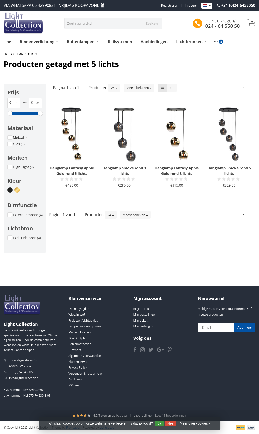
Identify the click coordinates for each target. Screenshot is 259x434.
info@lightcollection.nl (24, 378)
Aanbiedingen (154, 41)
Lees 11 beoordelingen (170, 415)
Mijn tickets (141, 320)
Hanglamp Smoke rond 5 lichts (229, 170)
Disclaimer (75, 379)
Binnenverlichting (39, 41)
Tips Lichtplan (77, 338)
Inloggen (191, 5)
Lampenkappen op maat (85, 326)
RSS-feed (74, 385)
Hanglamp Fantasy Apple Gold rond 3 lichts (177, 170)
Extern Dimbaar (28, 214)
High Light (23, 167)
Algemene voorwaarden (84, 356)
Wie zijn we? (76, 314)
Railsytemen (120, 41)
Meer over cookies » (195, 423)
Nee (170, 423)
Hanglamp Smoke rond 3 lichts (124, 170)
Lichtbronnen (191, 41)
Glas (19, 144)
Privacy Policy (77, 368)
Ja (159, 423)
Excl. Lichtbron (27, 237)
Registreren (169, 5)
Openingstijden (78, 309)
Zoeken (152, 23)
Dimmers (74, 350)
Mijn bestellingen (145, 314)
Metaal (20, 137)
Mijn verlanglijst (144, 326)
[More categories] (216, 42)
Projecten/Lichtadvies (83, 320)
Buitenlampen (83, 41)
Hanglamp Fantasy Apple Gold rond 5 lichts (72, 170)
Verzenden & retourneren (85, 373)
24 (114, 87)
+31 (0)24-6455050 (238, 5)
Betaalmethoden (79, 344)
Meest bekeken (139, 87)
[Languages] (206, 6)
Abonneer (244, 327)
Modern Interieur (80, 332)
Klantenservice (78, 362)
